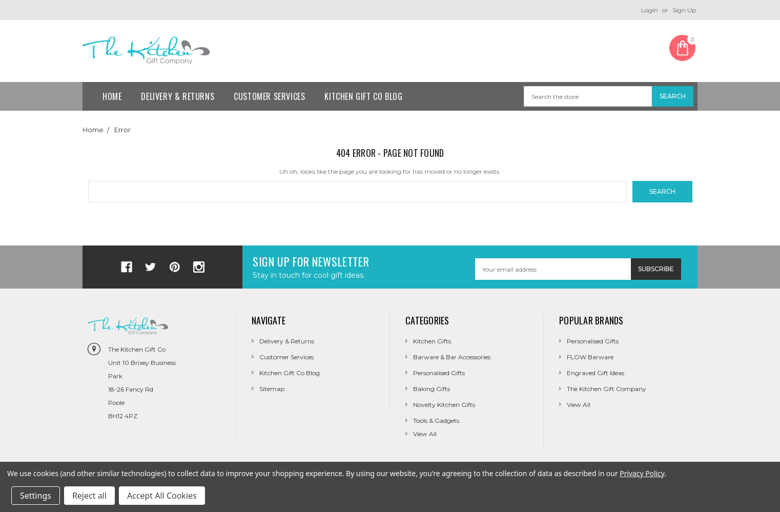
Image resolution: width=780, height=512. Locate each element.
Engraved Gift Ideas (595, 373)
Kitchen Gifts (432, 341)
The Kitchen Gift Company (606, 389)
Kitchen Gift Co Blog (363, 96)
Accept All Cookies (162, 495)
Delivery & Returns (177, 96)
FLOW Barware (590, 357)
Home (111, 96)
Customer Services (269, 96)
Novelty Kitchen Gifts (444, 404)
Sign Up (684, 10)
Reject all (89, 495)
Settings (35, 495)
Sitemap (271, 389)
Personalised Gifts (439, 373)
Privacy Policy (642, 473)
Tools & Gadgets (436, 420)
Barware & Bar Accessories (451, 357)
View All (578, 404)
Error (122, 130)
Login (649, 10)
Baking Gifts (431, 389)
